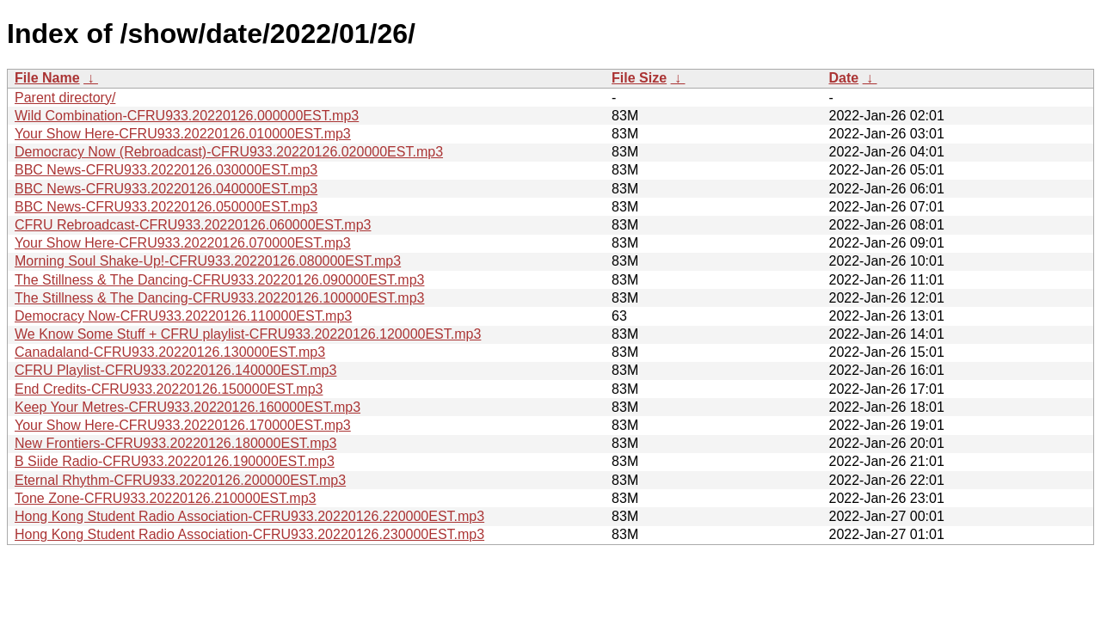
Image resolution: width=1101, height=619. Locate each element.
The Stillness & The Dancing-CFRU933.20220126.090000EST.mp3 (219, 280)
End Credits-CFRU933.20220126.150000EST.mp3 (169, 389)
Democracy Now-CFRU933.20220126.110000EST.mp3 (183, 316)
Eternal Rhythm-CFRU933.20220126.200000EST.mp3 (180, 480)
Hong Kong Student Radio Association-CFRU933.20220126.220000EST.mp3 (249, 516)
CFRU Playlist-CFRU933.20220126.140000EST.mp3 (175, 370)
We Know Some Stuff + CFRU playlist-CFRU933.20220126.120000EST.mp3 (248, 334)
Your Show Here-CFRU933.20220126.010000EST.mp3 (183, 133)
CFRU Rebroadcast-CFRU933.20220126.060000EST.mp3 (193, 225)
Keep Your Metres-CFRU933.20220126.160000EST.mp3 (187, 407)
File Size (639, 77)
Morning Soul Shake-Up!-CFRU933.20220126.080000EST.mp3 (208, 261)
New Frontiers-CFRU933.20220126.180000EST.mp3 (175, 443)
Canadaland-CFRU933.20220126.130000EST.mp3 (170, 352)
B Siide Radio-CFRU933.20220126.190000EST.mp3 (175, 461)
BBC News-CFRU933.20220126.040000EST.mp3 (166, 188)
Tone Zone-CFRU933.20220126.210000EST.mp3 (165, 498)
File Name (47, 77)
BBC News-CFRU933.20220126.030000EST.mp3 (166, 169)
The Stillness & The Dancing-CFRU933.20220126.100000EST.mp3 (219, 298)
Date (843, 77)
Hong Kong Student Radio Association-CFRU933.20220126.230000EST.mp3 (249, 534)
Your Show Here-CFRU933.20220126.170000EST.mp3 (183, 425)
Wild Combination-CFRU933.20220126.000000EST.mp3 (187, 115)
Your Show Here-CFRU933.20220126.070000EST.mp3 (183, 243)
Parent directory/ (65, 97)
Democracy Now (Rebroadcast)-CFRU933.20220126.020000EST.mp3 (229, 151)
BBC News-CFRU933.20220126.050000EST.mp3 (166, 206)
